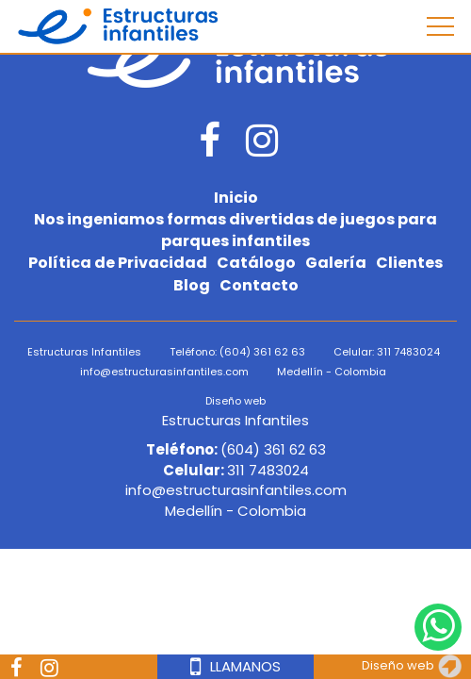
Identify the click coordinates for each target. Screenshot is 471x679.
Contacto (259, 285)
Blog (191, 285)
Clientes (409, 263)
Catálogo (256, 263)
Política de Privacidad (117, 263)
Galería (335, 263)
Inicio (236, 198)
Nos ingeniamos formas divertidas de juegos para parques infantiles (235, 230)
